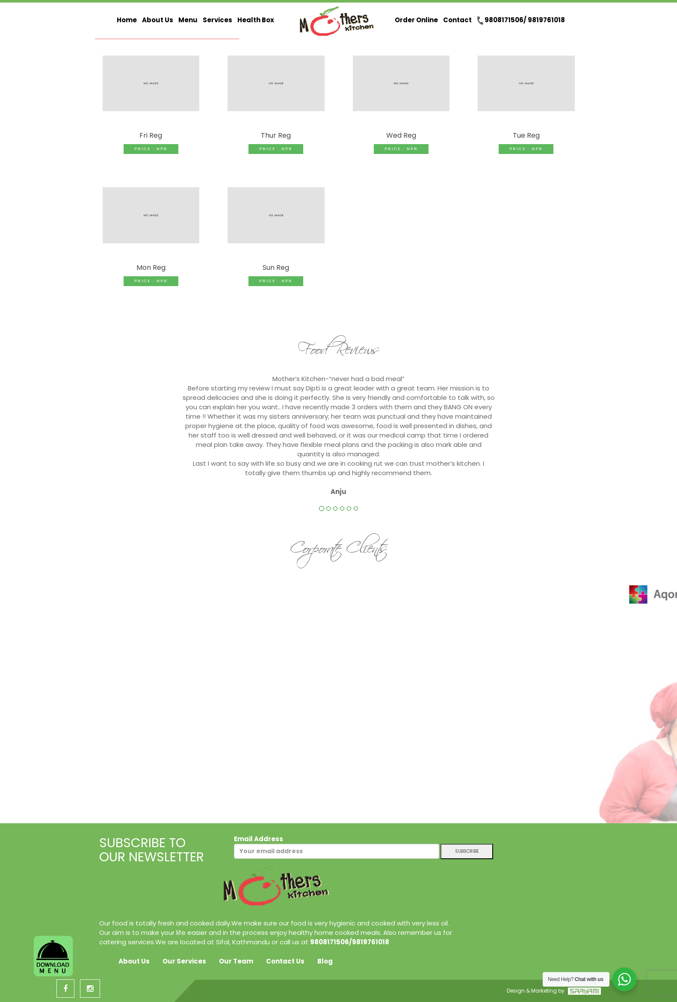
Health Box (255, 19)
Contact (457, 19)
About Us (157, 19)
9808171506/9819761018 (349, 941)
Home (127, 19)
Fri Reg (150, 135)
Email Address (336, 846)
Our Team (236, 961)
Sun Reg (276, 267)
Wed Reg (401, 135)
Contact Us (285, 961)
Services (217, 19)
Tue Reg (526, 135)
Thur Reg (276, 135)
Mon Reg (151, 267)
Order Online (416, 19)
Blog (325, 961)
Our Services (184, 961)
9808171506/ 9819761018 (521, 20)
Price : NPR (151, 148)
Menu (188, 19)
